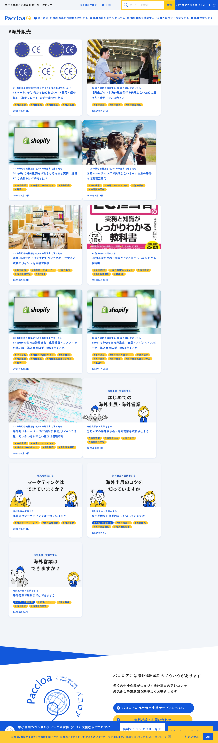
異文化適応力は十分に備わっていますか (50, 700)
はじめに (42, 18)
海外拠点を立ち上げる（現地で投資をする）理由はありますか (116, 698)
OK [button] (208, 736)
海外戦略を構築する (142, 18)
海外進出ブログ (88, 5)
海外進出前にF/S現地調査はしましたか (113, 705)
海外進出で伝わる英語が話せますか (49, 696)
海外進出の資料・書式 (177, 640)
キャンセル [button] (191, 736)
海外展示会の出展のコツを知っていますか (115, 676)
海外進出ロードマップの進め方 (45, 636)
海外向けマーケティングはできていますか (115, 640)
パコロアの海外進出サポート (193, 5)
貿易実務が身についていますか (45, 692)
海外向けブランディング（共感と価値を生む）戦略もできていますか (115, 650)
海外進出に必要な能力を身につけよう (49, 688)
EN (109, 5)
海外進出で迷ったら (175, 636)
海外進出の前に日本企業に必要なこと (49, 640)
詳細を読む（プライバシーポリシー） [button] (146, 736)
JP (103, 5)
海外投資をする (203, 18)
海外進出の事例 (173, 644)
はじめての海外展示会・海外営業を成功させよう (116, 670)
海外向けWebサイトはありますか (110, 644)
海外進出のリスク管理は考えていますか (50, 664)
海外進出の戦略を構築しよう (108, 636)
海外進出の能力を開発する (109, 18)
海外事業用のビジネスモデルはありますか (51, 660)
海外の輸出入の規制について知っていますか (52, 672)
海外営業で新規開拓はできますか (110, 681)
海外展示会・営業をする (174, 18)
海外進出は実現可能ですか (43, 656)
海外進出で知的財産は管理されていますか (51, 668)
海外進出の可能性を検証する (70, 18)
